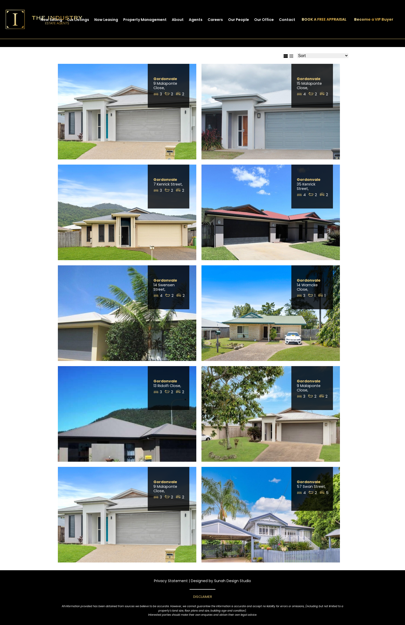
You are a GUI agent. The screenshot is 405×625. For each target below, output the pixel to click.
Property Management (145, 19)
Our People (238, 19)
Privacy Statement (171, 580)
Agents (195, 19)
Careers (215, 19)
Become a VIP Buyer (373, 19)
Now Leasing (106, 19)
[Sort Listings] (322, 55)
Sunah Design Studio (232, 580)
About (178, 19)
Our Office (264, 19)
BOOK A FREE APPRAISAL (324, 19)
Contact (287, 19)
